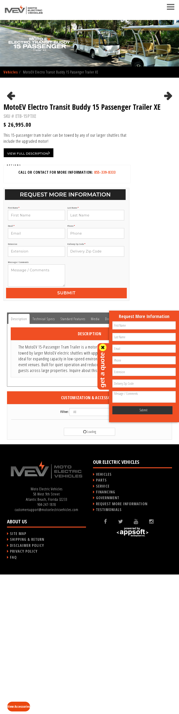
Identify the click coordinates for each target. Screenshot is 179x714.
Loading (89, 571)
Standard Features (72, 458)
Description (19, 458)
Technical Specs (44, 458)
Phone (71, 365)
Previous (11, 156)
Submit (66, 432)
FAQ (13, 696)
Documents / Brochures (121, 458)
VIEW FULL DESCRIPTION (28, 292)
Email (11, 365)
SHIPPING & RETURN (27, 678)
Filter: (64, 551)
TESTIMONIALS (109, 649)
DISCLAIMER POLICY (27, 684)
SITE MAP (18, 673)
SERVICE (103, 625)
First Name (13, 347)
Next (168, 156)
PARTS (101, 619)
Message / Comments (18, 401)
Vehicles (10, 72)
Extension (12, 383)
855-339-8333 (105, 311)
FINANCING (105, 631)
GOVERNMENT (107, 637)
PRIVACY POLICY (24, 690)
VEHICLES (104, 613)
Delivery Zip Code (76, 383)
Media (95, 458)
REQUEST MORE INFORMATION (122, 643)
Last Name (73, 347)
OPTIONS (14, 304)
